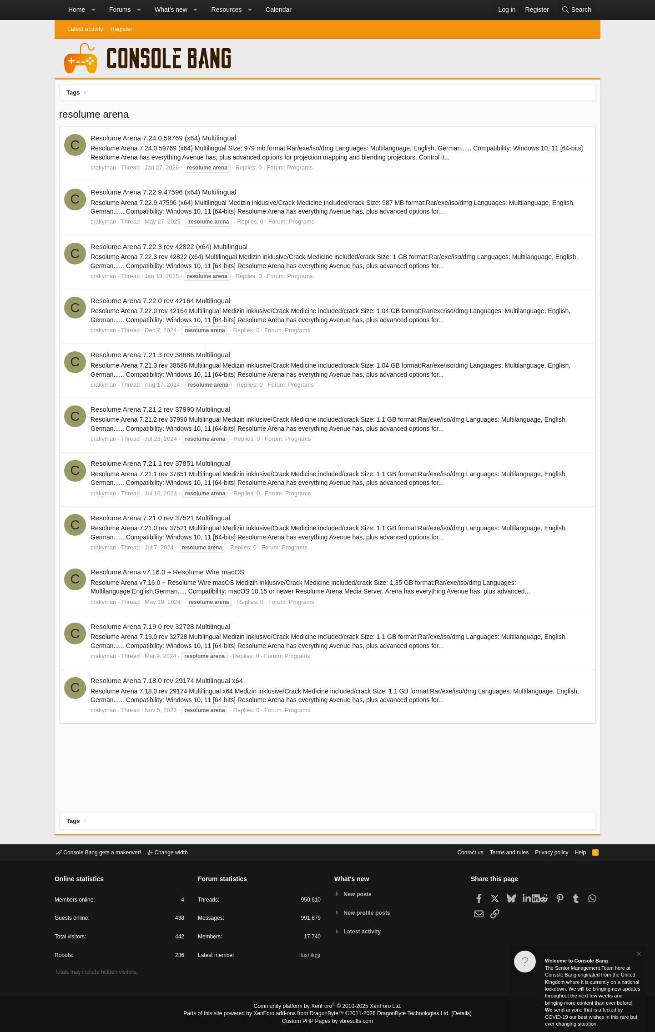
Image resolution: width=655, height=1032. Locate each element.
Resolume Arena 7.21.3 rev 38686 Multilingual (162, 357)
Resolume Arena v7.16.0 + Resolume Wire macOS (170, 574)
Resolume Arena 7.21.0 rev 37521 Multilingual (162, 520)
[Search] (576, 10)
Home (76, 9)
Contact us (456, 851)
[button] (93, 10)
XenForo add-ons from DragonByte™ (301, 1014)
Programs (302, 169)
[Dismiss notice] (638, 955)
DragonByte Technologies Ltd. (406, 1014)
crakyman (105, 169)
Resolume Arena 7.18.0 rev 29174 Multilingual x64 (169, 683)
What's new (171, 9)
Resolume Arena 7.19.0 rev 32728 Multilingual (162, 629)
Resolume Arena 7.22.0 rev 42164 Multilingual (162, 303)
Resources (227, 9)
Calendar (279, 9)
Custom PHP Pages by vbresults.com (327, 1021)
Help (575, 851)
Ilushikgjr (309, 956)
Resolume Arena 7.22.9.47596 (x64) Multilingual (165, 194)
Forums (120, 9)
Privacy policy (544, 851)
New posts (359, 893)
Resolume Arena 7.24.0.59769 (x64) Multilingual (165, 140)
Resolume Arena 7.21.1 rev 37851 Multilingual (162, 465)
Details (450, 1014)
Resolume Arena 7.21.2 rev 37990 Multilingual (162, 411)
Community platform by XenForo (327, 1007)
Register (121, 28)
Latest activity (85, 28)
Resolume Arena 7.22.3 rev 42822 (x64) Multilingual (171, 249)
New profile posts (368, 912)
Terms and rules (498, 851)
